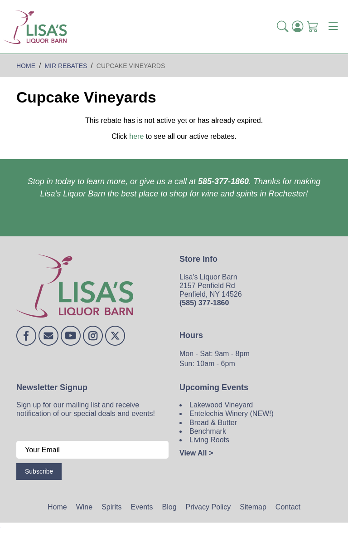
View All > (196, 453)
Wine (84, 507)
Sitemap (253, 507)
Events (142, 507)
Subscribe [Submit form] (39, 471)
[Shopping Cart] (312, 27)
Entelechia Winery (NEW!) (231, 413)
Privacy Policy (208, 507)
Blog (169, 507)
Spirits (111, 507)
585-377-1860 (223, 181)
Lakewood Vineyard (221, 405)
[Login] (297, 27)
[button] (282, 27)
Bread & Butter (213, 422)
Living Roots (209, 440)
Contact (288, 507)
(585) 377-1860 (204, 303)
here (136, 136)
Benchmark (207, 431)
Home (57, 507)
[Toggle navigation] (333, 26)
